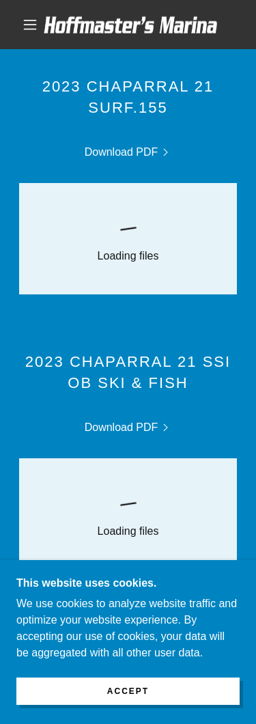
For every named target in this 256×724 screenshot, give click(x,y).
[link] (130, 24)
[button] (30, 24)
